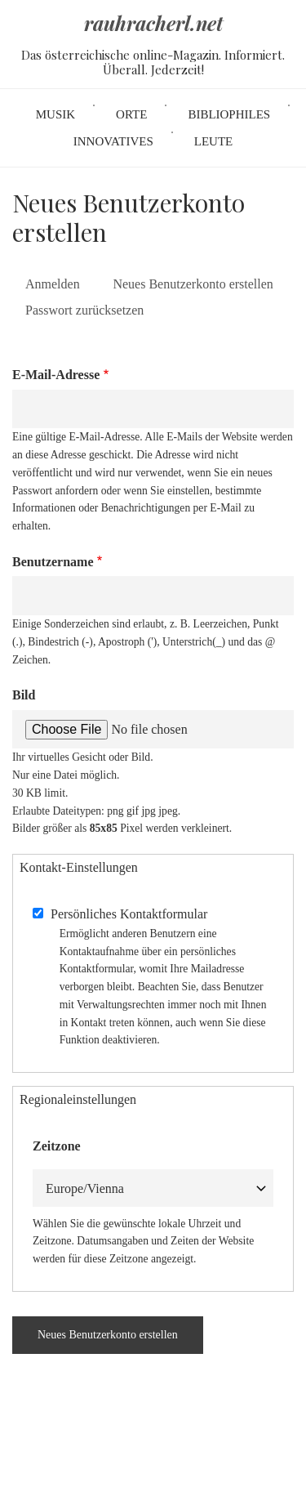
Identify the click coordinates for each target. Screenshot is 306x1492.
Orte (131, 114)
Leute (213, 141)
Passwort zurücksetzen (84, 310)
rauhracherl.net (153, 23)
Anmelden (52, 284)
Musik (55, 114)
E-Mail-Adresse (56, 375)
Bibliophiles (229, 114)
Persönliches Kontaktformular (129, 914)
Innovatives (113, 141)
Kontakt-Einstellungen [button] (79, 867)
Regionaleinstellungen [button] (78, 1099)
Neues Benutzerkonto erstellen (199, 285)
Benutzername (53, 562)
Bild (23, 695)
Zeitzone (57, 1146)
